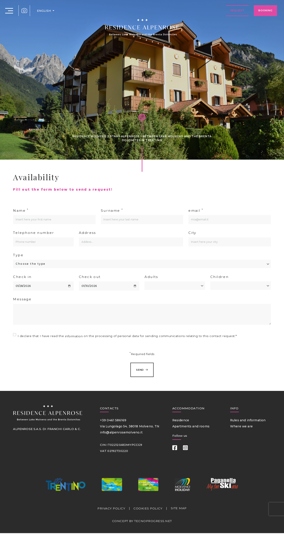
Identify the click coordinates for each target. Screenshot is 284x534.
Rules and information (247, 421)
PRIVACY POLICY (111, 509)
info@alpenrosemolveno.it (120, 433)
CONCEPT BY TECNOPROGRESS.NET (142, 521)
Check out (90, 277)
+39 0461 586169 (112, 421)
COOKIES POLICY (148, 509)
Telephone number (33, 233)
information (74, 336)
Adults (151, 277)
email (195, 210)
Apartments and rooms (190, 427)
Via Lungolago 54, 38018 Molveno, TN (128, 427)
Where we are (241, 427)
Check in (22, 277)
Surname (112, 210)
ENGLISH (43, 11)
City (192, 233)
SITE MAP (179, 509)
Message (22, 299)
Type (18, 255)
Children (219, 277)
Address (87, 233)
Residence (180, 421)
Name (20, 210)
